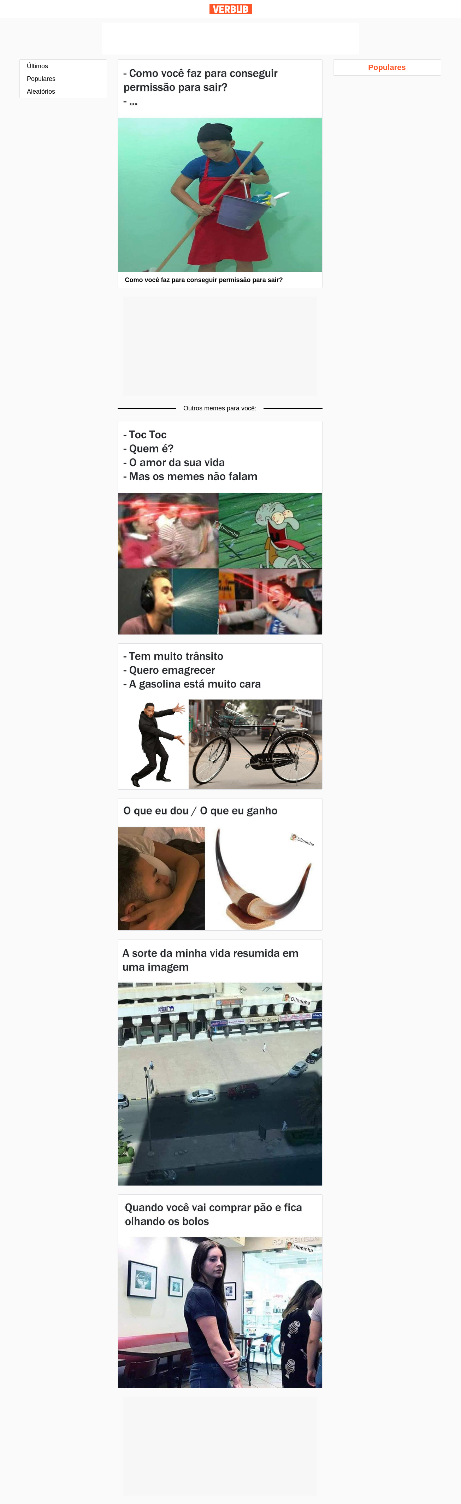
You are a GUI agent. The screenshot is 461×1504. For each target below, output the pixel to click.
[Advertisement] (230, 38)
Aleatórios (41, 91)
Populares (41, 78)
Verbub (230, 9)
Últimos (37, 66)
